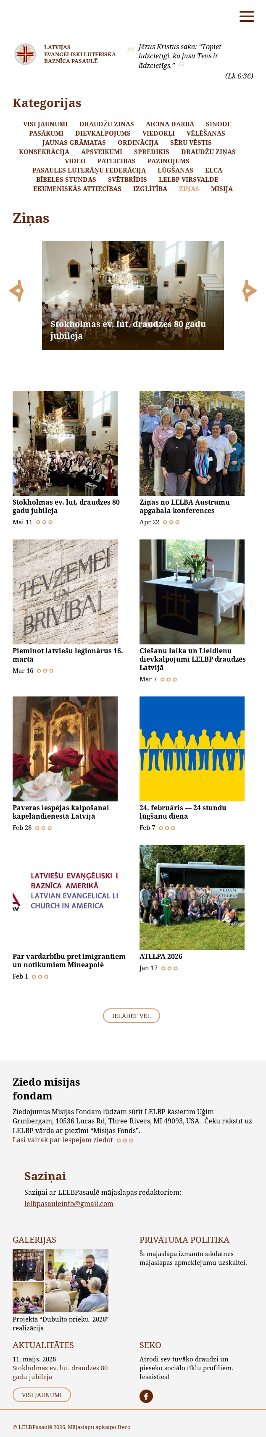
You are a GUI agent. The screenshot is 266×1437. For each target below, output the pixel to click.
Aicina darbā (170, 124)
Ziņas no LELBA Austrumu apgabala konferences (185, 506)
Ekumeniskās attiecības (77, 188)
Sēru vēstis (191, 142)
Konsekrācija (44, 151)
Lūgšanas (175, 170)
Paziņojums (168, 161)
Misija (222, 188)
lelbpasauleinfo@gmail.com (68, 1203)
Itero (124, 1427)
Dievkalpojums (103, 133)
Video (75, 161)
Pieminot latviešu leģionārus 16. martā (68, 655)
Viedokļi (158, 133)
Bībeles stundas (66, 179)
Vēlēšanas (206, 133)
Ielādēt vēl (131, 1016)
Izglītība (150, 188)
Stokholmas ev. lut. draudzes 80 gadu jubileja (66, 506)
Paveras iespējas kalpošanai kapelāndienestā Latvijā (61, 812)
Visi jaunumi (45, 124)
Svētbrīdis (127, 179)
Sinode (219, 124)
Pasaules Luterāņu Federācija (89, 170)
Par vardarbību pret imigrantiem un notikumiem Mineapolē (69, 960)
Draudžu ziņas (106, 124)
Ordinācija (138, 142)
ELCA (213, 170)
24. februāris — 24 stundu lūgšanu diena (183, 812)
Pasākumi (46, 133)
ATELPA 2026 (161, 956)
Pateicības (116, 161)
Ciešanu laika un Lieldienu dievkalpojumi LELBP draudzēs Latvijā (193, 659)
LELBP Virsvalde (189, 179)
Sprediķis (151, 151)
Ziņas (189, 188)
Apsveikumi (101, 151)
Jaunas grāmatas (74, 142)
